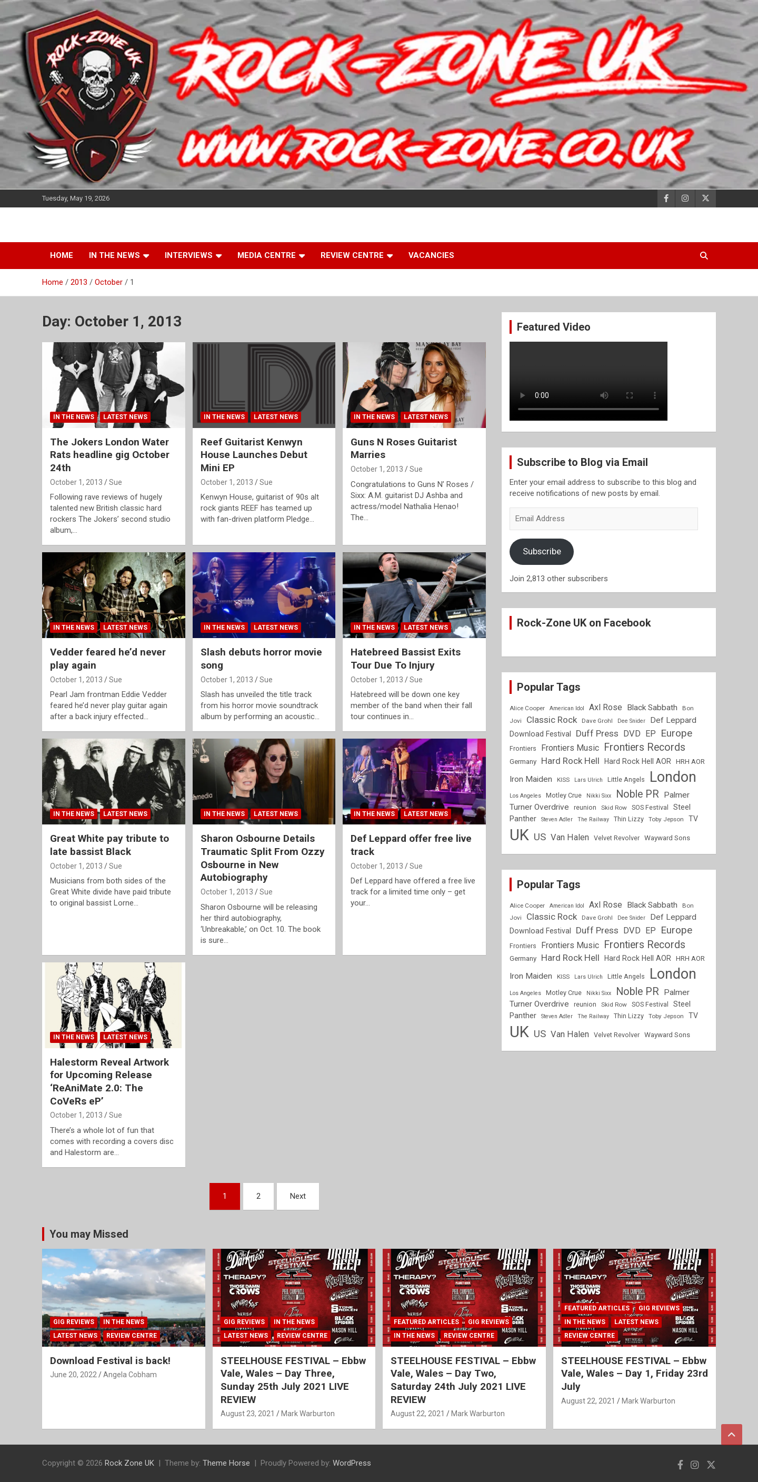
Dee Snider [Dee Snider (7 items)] (631, 721)
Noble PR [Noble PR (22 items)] (637, 794)
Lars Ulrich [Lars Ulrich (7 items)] (588, 780)
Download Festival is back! (110, 1361)
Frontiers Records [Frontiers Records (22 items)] (644, 747)
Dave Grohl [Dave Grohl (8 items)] (597, 720)
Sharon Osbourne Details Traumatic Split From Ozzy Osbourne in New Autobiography (263, 857)
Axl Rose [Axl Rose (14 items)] (605, 707)
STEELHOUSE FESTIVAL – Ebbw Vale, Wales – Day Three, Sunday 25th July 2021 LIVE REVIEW (293, 1380)
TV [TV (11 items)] (693, 818)
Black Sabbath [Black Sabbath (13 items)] (652, 707)
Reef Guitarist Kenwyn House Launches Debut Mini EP (254, 455)
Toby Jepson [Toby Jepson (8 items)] (666, 819)
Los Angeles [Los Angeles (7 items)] (525, 795)
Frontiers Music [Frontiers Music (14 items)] (570, 748)
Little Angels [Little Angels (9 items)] (626, 779)
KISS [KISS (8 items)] (563, 779)
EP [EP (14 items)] (650, 734)
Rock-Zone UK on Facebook (584, 622)
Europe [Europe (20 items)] (676, 733)
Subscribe (542, 551)
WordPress (352, 1463)
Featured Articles (426, 1322)
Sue (115, 482)
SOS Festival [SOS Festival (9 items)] (650, 807)
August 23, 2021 (248, 1413)
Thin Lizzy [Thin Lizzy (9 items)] (629, 819)
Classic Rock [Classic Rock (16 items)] (551, 719)
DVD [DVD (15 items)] (632, 734)
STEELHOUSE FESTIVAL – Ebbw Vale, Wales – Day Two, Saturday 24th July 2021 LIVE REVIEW (463, 1380)
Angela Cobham (130, 1374)
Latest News (125, 417)
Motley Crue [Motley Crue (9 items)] (564, 795)
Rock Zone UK (129, 1463)
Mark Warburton (308, 1413)
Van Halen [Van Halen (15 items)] (570, 837)
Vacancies (431, 255)
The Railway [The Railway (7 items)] (593, 819)
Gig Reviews (73, 1322)
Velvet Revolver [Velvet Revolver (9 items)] (617, 838)
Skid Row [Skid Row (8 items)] (614, 807)
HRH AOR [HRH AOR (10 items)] (690, 761)
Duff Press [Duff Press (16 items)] (597, 733)
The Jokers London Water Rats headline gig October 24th (109, 455)
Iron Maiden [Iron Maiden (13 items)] (531, 779)
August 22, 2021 (418, 1413)
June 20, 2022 (73, 1374)
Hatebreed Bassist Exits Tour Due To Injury (406, 658)
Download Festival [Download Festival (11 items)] (540, 734)
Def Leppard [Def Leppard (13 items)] (673, 720)
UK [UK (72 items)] (519, 835)
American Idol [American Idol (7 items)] (567, 708)
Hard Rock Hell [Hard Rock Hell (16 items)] (570, 760)
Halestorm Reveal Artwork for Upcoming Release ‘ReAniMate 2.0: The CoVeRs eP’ (109, 1081)
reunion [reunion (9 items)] (585, 807)
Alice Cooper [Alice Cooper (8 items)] (527, 708)
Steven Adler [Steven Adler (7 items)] (557, 819)
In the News (114, 255)
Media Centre (266, 255)
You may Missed (88, 1234)
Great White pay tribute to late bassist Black (109, 845)
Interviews (189, 255)
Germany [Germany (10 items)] (523, 761)
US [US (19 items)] (540, 837)
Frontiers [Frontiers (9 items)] (523, 748)
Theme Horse (226, 1463)
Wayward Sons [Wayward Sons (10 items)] (667, 838)
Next (298, 1196)
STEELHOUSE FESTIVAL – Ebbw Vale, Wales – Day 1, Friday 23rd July (634, 1374)
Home (61, 255)
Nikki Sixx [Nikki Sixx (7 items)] (598, 795)
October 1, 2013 (76, 482)
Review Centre (352, 255)
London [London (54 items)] (673, 777)
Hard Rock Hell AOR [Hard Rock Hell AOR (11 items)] (637, 761)
